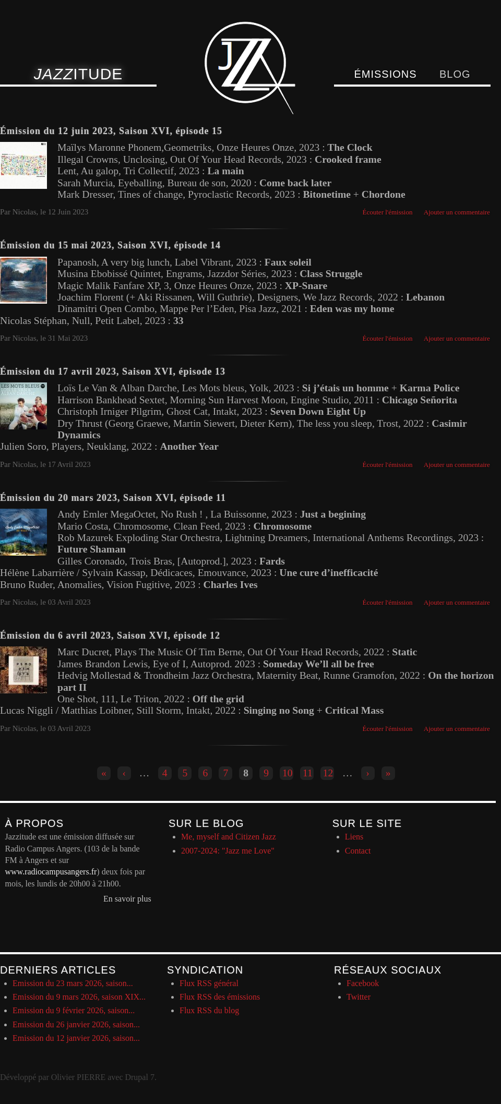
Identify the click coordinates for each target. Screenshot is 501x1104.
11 (308, 772)
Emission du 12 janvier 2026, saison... (76, 1038)
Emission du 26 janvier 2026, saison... (76, 1024)
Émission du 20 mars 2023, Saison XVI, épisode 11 (113, 498)
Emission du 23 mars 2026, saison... (73, 983)
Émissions (385, 74)
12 (328, 772)
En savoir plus (127, 898)
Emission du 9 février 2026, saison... (74, 1010)
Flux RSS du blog (209, 1010)
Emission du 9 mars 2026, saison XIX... (79, 996)
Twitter (359, 996)
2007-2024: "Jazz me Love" (228, 850)
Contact (358, 850)
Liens (354, 836)
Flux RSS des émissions (220, 996)
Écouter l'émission (388, 212)
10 (287, 772)
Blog (455, 74)
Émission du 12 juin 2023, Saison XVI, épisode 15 (111, 131)
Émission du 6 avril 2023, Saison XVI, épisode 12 (110, 635)
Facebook (363, 983)
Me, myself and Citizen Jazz (228, 836)
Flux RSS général (209, 983)
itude (78, 73)
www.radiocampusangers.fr (51, 871)
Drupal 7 (139, 1077)
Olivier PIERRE (78, 1077)
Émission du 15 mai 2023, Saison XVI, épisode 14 (110, 245)
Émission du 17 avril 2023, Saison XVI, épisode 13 (112, 371)
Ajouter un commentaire (457, 212)
